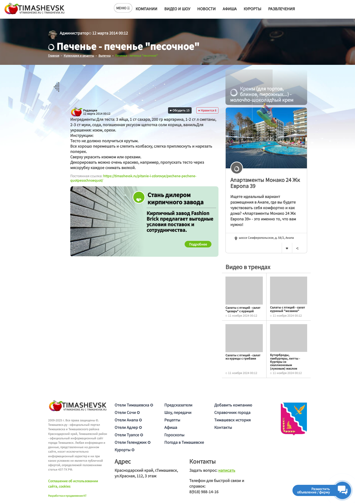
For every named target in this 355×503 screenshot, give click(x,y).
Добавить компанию (233, 404)
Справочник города (232, 412)
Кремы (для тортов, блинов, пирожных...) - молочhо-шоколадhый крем (261, 94)
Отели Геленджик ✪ (133, 442)
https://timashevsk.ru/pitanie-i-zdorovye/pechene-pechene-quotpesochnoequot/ (133, 178)
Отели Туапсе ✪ (129, 434)
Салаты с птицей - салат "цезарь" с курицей (242, 309)
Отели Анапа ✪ (128, 419)
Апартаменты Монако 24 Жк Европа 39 (265, 183)
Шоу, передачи (177, 412)
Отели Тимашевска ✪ (134, 404)
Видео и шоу (177, 8)
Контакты (223, 427)
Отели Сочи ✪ (127, 412)
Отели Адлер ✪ (128, 427)
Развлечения (281, 8)
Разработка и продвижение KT (67, 495)
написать (226, 470)
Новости (206, 8)
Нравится (207, 110)
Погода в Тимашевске (184, 442)
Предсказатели (178, 404)
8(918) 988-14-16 (203, 491)
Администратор (74, 33)
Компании (146, 8)
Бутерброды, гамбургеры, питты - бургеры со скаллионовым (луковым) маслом (285, 361)
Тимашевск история (232, 419)
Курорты (252, 8)
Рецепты (172, 419)
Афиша (230, 8)
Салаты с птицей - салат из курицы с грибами (242, 356)
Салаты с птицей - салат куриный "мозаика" (287, 308)
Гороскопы (174, 434)
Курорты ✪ (124, 449)
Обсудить (180, 110)
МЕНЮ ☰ (123, 8)
